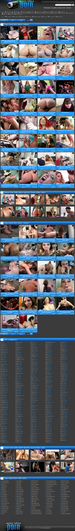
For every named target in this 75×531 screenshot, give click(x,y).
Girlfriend (32, 362)
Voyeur (61, 421)
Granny (32, 371)
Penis (46, 390)
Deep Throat (18, 385)
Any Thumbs (19, 481)
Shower (62, 342)
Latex (31, 423)
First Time (17, 433)
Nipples (47, 362)
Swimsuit (62, 378)
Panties (46, 385)
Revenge (47, 424)
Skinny (61, 345)
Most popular (47, 7)
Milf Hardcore (54, 13)
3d (0, 342)
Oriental (47, 380)
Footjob (32, 344)
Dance (16, 381)
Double (16, 400)
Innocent (32, 397)
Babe (1, 368)
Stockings (62, 366)
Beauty (1, 381)
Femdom (17, 426)
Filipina (17, 429)
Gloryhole (32, 368)
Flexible (17, 441)
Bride (1, 416)
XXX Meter (64, 498)
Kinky (31, 412)
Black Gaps (19, 503)
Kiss (31, 414)
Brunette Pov (62, 11)
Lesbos (48, 508)
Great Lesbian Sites (51, 491)
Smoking (62, 350)
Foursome (32, 347)
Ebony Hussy (34, 482)
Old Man (47, 373)
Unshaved (62, 412)
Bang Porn (67, 205)
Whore (61, 429)
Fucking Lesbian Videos (37, 513)
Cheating (2, 440)
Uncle (61, 407)
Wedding (62, 426)
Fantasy (17, 421)
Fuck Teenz (49, 487)
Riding (46, 426)
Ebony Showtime (35, 484)
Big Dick (2, 390)
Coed (16, 354)
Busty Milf (32, 11)
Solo (61, 352)
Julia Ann (23, 16)
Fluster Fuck (22, 217)
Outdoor (47, 381)
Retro (46, 423)
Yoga (61, 438)
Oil (46, 371)
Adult (67, 472)
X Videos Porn (65, 503)
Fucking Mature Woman (52, 484)
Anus (1, 357)
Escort (16, 409)
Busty (1, 426)
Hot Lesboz (49, 494)
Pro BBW (64, 489)
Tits (61, 397)
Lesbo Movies (50, 505)
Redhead (47, 421)
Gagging (32, 354)
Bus (1, 424)
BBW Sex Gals (35, 498)
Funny (31, 352)
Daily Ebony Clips (20, 505)
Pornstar (47, 402)
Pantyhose (47, 387)
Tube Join (37, 205)
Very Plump (64, 493)
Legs (31, 428)
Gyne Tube (19, 486)
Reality (46, 419)
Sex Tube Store (20, 494)
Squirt (61, 362)
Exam (16, 411)
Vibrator (62, 416)
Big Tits (2, 392)
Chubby (17, 342)
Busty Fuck (5, 14)
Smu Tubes (19, 496)
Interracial (32, 400)
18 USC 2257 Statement (44, 527)
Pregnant (47, 405)
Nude (46, 364)
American (2, 352)
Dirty (16, 392)
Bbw (1, 376)
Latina (31, 424)
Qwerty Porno (22, 460)
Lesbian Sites (49, 501)
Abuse (49, 527)
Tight (61, 393)
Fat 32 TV (34, 506)
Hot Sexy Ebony (35, 487)
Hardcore (32, 380)
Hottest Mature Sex (51, 496)
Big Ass (2, 383)
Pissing (46, 397)
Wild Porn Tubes (7, 472)
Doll (16, 397)
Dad (16, 380)
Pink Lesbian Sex (65, 486)
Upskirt (61, 414)
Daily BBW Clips (35, 503)
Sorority (62, 354)
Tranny (61, 400)
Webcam (62, 424)
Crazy (16, 366)
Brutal (1, 421)
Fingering (17, 431)
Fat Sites (33, 508)
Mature (46, 344)
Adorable (2, 345)
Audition (2, 364)
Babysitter (2, 369)
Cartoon (2, 429)
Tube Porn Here (65, 510)
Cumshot (17, 373)
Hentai (31, 381)
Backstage (2, 371)
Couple (16, 364)
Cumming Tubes (7, 205)
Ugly (61, 405)
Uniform (62, 411)
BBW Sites (34, 501)
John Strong (29, 16)
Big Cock (2, 388)
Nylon (46, 368)
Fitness (16, 438)
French (31, 349)
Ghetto (31, 361)
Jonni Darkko (16, 16)
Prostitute (47, 412)
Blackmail (2, 400)
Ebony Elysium (20, 511)
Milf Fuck (15, 13)
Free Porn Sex (64, 505)
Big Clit (2, 387)
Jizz (31, 411)
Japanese (32, 405)
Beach (1, 380)
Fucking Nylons (50, 486)
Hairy (31, 376)
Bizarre (1, 397)
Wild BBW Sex (65, 494)
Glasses (32, 366)
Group (31, 373)
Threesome (62, 392)
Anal (1, 354)
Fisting (16, 436)
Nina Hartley (9, 16)
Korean (31, 417)
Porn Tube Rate (20, 489)
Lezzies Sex (49, 511)
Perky (46, 392)
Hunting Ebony (35, 491)
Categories (68, 7)
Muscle (46, 359)
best (4, 20)
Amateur (2, 349)
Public (46, 414)
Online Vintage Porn (66, 513)
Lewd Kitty (49, 510)
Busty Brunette (62, 13)
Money (46, 354)
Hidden (31, 383)
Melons (46, 345)
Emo (16, 405)
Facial (16, 417)
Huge (31, 390)
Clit (16, 345)
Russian (47, 429)
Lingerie (32, 433)
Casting (2, 433)
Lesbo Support (50, 506)
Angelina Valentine (37, 16)
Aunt (1, 366)
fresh (13, 20)
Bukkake (2, 423)
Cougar (16, 362)
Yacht (61, 436)
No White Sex (35, 494)
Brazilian (2, 414)
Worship (62, 435)
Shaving (47, 440)
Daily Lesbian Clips (36, 505)
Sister (61, 344)
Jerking (31, 409)
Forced (31, 345)
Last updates (54, 7)
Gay (31, 357)
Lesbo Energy (49, 503)
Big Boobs (2, 385)
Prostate (47, 411)
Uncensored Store (52, 460)
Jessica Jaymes (52, 16)
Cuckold (17, 369)
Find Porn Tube (65, 506)
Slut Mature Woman (66, 491)
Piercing (47, 395)
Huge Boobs (17, 11)
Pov (46, 404)
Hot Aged (49, 493)
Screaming (47, 433)
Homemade (32, 385)
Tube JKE (64, 511)
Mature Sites (64, 484)
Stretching (62, 369)
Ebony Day (19, 510)
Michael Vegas (60, 16)
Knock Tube (19, 487)
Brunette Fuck (48, 11)
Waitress (62, 423)
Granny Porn (49, 489)
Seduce (46, 436)
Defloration (17, 387)
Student (62, 373)
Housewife (32, 388)
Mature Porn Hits (65, 481)
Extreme (17, 414)
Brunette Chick (31, 13)
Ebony (16, 404)
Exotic (16, 412)
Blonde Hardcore (19, 14)
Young (61, 440)
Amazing (2, 350)
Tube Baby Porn (20, 498)
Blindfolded (2, 402)
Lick (31, 431)
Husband (32, 393)
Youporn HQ (37, 472)
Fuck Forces (67, 217)
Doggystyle (17, 395)
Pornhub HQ (52, 217)
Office (46, 369)
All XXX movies (22, 205)
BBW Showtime (35, 499)
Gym (31, 375)
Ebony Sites (34, 486)
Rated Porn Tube (20, 491)
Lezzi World (49, 513)
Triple (61, 402)
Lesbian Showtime (50, 499)
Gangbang (32, 356)
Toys (61, 399)
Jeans (31, 407)
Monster (47, 356)
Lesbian (32, 429)
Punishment (47, 416)
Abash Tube (52, 472)
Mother (46, 357)
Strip (61, 371)
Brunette (2, 419)
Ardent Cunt (52, 205)
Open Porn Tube (65, 508)
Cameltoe (2, 428)
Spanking (62, 357)
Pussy (46, 417)
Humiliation (32, 392)
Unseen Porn (67, 460)
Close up (17, 347)
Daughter (17, 383)
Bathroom (2, 375)
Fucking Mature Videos (51, 482)
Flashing (17, 440)
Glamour (32, 364)
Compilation (18, 359)
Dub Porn (7, 217)
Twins (61, 404)
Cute (16, 376)
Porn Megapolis (65, 487)
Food (31, 342)
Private (46, 409)
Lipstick (32, 435)
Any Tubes (19, 482)
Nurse (46, 366)
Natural (46, 361)
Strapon (62, 368)
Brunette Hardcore (39, 11)
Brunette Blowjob (9, 11)
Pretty (46, 407)
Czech (16, 378)
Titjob (61, 395)
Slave (61, 347)
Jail (31, 404)
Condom (17, 361)
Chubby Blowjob (70, 13)
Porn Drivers (7, 460)
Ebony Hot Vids (35, 481)
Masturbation (48, 342)
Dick (16, 388)
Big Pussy (11, 14)
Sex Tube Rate (20, 493)
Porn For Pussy (65, 501)
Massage (32, 441)
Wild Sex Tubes (22, 472)
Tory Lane (45, 16)
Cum (16, 371)
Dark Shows (19, 506)
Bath (1, 373)
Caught (1, 435)
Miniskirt (47, 350)
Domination (17, 399)
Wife (61, 431)
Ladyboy (32, 421)
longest (21, 20)
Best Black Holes (20, 501)
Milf (46, 349)
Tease (61, 387)
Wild (61, 433)
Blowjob (2, 405)
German (32, 359)
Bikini (1, 393)
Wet (61, 428)
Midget (46, 347)
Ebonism (18, 508)
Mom (46, 352)
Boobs (1, 411)
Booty (1, 412)
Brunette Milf (25, 11)
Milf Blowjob (39, 13)
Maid (31, 438)
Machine (32, 436)
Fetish (16, 428)
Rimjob (46, 428)
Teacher (62, 385)
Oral (46, 375)
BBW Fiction (34, 496)
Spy (61, 361)
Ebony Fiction (20, 513)
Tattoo (61, 383)
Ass (1, 362)
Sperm (61, 359)
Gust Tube (19, 484)
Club (16, 350)
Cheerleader (2, 441)
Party (46, 388)
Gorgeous (32, 369)
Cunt (16, 375)
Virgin (61, 419)
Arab (1, 359)
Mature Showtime (65, 482)
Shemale (47, 441)
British (1, 417)
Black (1, 399)
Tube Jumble (37, 460)
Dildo (16, 390)
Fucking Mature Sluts (51, 481)
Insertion (32, 399)
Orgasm (47, 376)
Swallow (62, 376)
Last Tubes (37, 217)
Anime (1, 356)
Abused (2, 344)
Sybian (61, 381)
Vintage (62, 417)
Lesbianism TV (50, 498)
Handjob (32, 378)
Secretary (47, 435)
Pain (46, 383)
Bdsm (1, 378)
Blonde (1, 404)
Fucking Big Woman (36, 510)
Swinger (62, 380)
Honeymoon (33, 387)
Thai (61, 390)
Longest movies (61, 7)
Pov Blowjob (55, 11)
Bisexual (2, 395)
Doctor (16, 393)
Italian (31, 402)
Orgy (46, 378)
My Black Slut (35, 493)
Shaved (46, 438)
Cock (16, 352)
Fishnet (16, 435)
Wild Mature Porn (65, 496)
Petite (46, 393)
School (46, 431)
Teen (61, 388)
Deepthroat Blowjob (7, 13)
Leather (32, 426)
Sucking (62, 375)
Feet (16, 424)
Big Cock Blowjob (22, 13)
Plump (46, 399)
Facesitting (17, 416)
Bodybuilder (3, 407)
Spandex (62, 356)
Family (16, 419)
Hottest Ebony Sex (35, 489)
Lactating (32, 419)
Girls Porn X (64, 499)
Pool (46, 400)
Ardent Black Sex (20, 499)
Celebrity (2, 436)
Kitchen (32, 416)
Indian (31, 395)
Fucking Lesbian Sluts (36, 511)
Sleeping (62, 349)
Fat (16, 423)
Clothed (17, 349)
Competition (18, 357)
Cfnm (1, 438)
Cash (1, 431)
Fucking (32, 350)
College (17, 356)
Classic (16, 344)
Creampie (17, 368)
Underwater (62, 409)
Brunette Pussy (47, 13)
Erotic (16, 407)
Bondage (2, 409)
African (2, 347)
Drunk (16, 402)
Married (32, 440)
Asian (1, 361)
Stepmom (62, 364)
